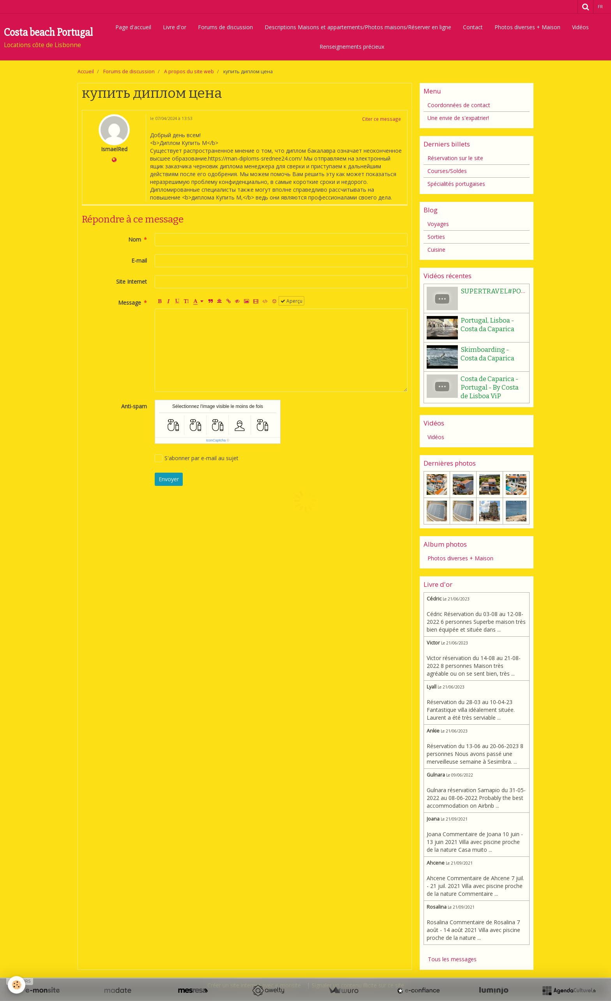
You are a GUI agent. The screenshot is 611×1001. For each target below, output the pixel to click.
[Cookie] (16, 985)
